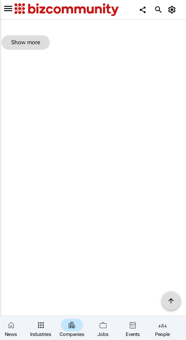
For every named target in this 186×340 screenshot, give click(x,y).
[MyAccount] (173, 9)
